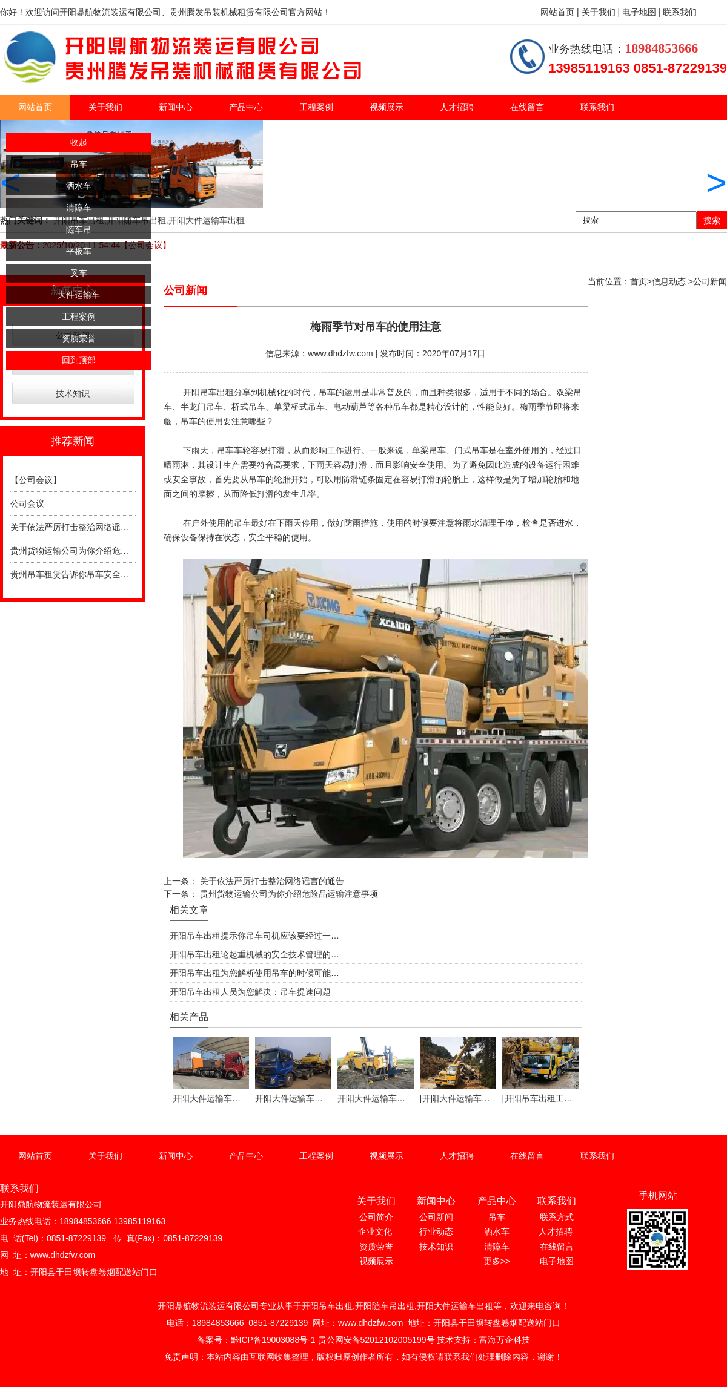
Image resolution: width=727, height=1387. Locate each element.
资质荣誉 (79, 338)
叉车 (78, 273)
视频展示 (386, 107)
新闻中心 (176, 107)
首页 (638, 281)
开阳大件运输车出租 (206, 220)
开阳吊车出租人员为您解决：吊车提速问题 (250, 992)
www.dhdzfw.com (340, 353)
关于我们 (105, 107)
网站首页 (35, 107)
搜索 (711, 220)
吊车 (78, 164)
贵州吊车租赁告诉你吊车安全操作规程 (82, 574)
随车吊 (78, 229)
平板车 (78, 251)
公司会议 (27, 503)
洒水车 (78, 186)
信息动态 (669, 281)
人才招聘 (457, 107)
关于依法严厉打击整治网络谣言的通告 (82, 527)
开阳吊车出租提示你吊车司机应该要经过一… (254, 935)
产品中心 (246, 107)
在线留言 (527, 107)
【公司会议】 (35, 480)
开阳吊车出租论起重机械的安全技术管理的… (254, 954)
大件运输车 (79, 295)
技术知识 (73, 393)
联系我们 (597, 107)
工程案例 (316, 107)
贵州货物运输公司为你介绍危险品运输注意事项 (99, 551)
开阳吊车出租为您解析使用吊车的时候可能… (254, 973)
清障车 (78, 207)
